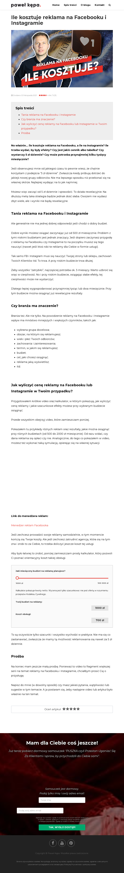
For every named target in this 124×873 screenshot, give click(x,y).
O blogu (86, 5)
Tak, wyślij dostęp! (62, 827)
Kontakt (99, 5)
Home (56, 5)
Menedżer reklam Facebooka (29, 525)
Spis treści (70, 5)
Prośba (25, 133)
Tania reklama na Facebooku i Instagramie (48, 114)
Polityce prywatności (47, 821)
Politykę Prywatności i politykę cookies (80, 864)
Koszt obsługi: (23, 614)
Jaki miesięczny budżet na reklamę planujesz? (40, 571)
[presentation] (85, 834)
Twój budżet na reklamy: (29, 602)
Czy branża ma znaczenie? (38, 119)
